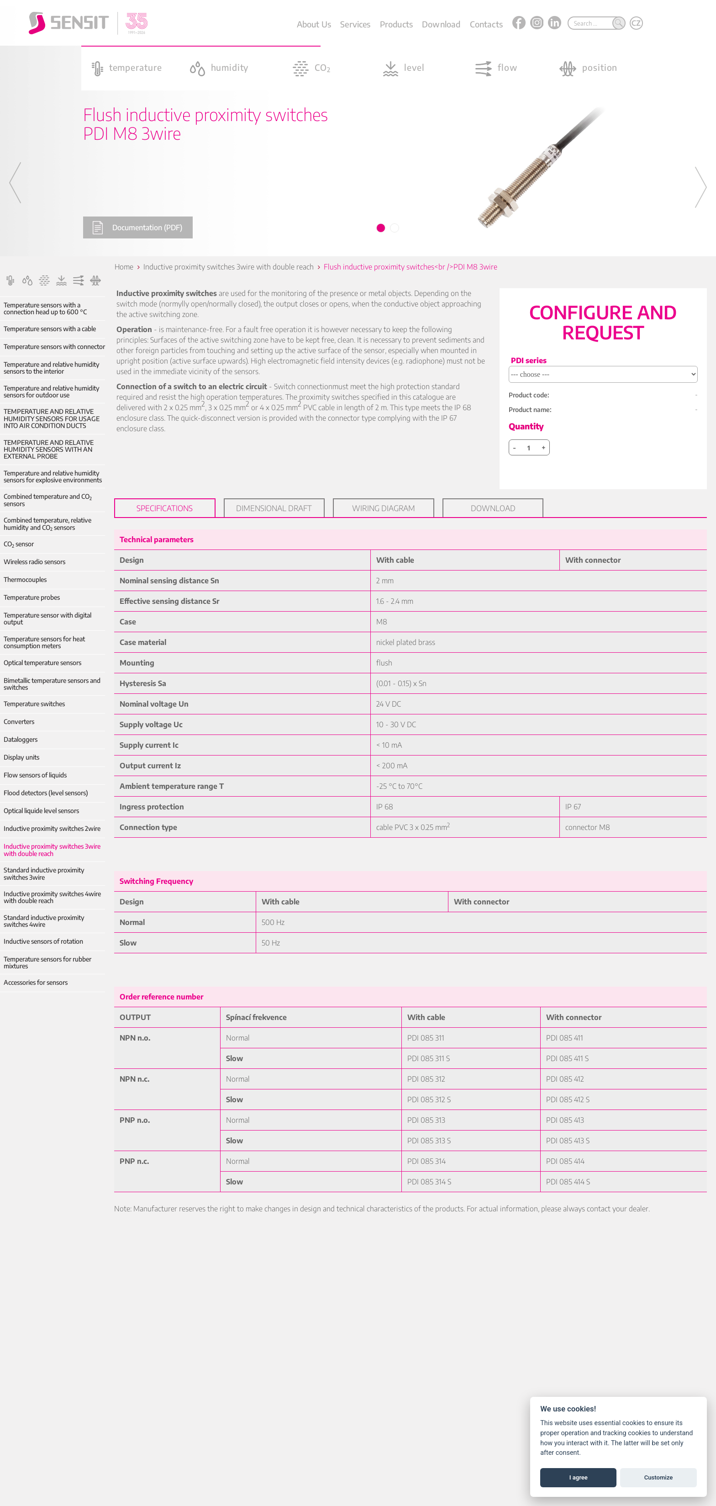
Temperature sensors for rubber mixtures (47, 963)
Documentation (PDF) (137, 228)
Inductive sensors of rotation (43, 941)
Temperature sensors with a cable (50, 328)
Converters (19, 721)
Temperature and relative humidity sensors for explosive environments (53, 477)
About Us (314, 24)
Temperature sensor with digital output (47, 619)
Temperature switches (34, 703)
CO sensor (19, 543)
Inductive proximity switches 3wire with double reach (52, 850)
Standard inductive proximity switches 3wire (44, 874)
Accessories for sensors (36, 982)
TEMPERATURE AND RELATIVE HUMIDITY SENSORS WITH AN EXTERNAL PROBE (49, 449)
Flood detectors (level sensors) (46, 792)
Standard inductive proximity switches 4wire (44, 921)
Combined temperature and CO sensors (48, 500)
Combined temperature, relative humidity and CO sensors (47, 524)
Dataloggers (20, 739)
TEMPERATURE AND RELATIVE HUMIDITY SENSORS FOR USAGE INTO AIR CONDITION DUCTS (52, 418)
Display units (21, 757)
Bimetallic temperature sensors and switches (52, 684)
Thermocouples (25, 579)
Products (396, 24)
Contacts (486, 24)
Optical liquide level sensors (41, 810)
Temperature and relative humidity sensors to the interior (52, 368)
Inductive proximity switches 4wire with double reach (52, 897)
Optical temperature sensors (42, 662)
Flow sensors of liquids (35, 774)
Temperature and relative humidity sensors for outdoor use (52, 392)
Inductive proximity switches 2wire (52, 828)
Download (441, 24)
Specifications (165, 508)
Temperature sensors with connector (54, 346)
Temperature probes (32, 597)
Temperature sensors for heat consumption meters (44, 642)
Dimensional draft (274, 508)
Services (355, 24)
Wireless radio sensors (34, 561)
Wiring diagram (383, 508)
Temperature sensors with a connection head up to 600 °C (45, 308)
